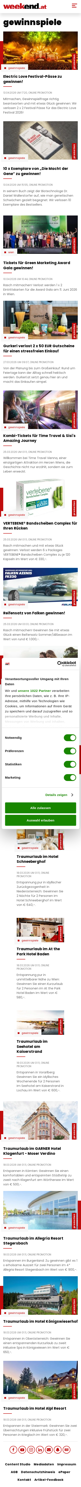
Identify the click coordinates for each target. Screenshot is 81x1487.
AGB (14, 1472)
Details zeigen (56, 795)
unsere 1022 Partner (34, 691)
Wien (11, 252)
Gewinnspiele (16, 68)
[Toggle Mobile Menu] (74, 5)
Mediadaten (44, 1464)
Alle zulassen (40, 808)
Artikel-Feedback (49, 1480)
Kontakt (24, 1480)
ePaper (64, 1472)
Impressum (66, 1464)
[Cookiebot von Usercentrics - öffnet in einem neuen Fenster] (57, 664)
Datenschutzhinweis (38, 1472)
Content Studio (17, 1464)
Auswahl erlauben (40, 820)
